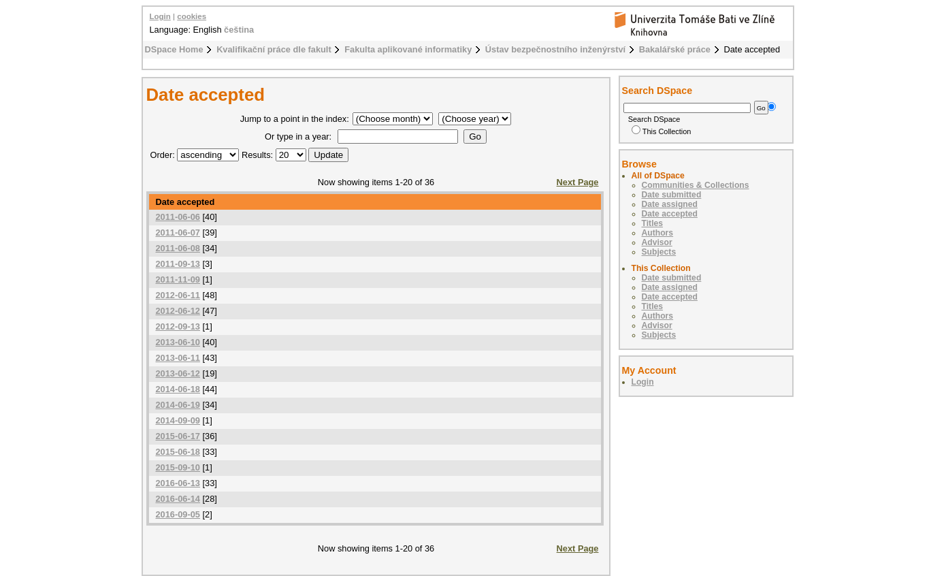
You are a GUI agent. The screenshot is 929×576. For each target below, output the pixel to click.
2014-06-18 (178, 389)
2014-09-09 (178, 420)
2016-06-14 (178, 499)
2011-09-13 (178, 264)
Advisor (657, 242)
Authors (658, 233)
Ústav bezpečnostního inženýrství (555, 49)
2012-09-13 (178, 326)
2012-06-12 (178, 311)
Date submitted (672, 194)
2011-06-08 (178, 248)
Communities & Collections (695, 185)
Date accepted (670, 214)
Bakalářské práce (675, 49)
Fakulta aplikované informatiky (408, 49)
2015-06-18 (178, 452)
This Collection (661, 131)
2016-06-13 (178, 483)
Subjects (659, 252)
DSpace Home (174, 49)
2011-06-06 (178, 217)
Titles (653, 223)
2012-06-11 (178, 295)
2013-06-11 (178, 358)
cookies (191, 16)
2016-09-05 (178, 514)
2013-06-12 (178, 373)
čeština (239, 30)
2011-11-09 (178, 279)
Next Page (578, 182)
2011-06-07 (178, 232)
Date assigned (670, 204)
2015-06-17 (178, 436)
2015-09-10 (178, 467)
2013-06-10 (178, 342)
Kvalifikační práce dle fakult (273, 49)
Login (160, 16)
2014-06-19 (178, 405)
